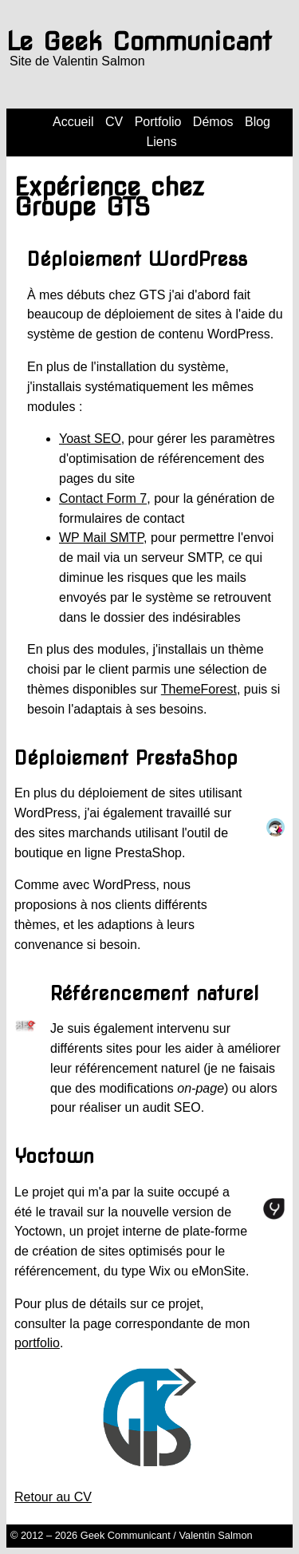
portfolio (37, 1343)
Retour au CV (53, 1497)
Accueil (73, 122)
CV (114, 122)
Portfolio (158, 122)
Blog (257, 122)
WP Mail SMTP (101, 537)
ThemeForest (199, 689)
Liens (161, 141)
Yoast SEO (90, 438)
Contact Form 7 (103, 498)
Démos (213, 122)
